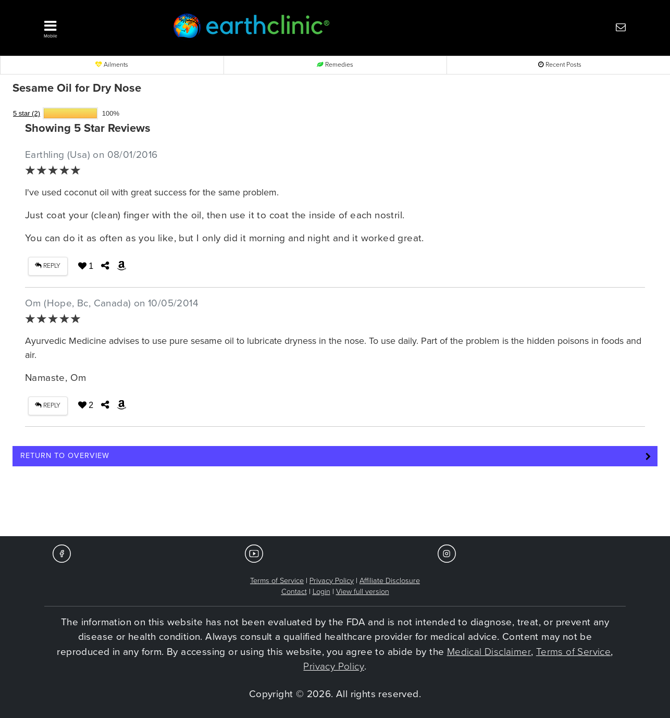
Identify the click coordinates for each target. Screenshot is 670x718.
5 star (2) (26, 113)
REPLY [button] (47, 266)
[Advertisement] (335, 504)
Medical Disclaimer (489, 652)
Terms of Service (277, 580)
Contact (294, 591)
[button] (92, 26)
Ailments (111, 65)
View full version (362, 591)
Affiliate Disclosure (389, 580)
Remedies (335, 65)
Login (321, 591)
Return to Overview (64, 455)
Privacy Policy (331, 580)
